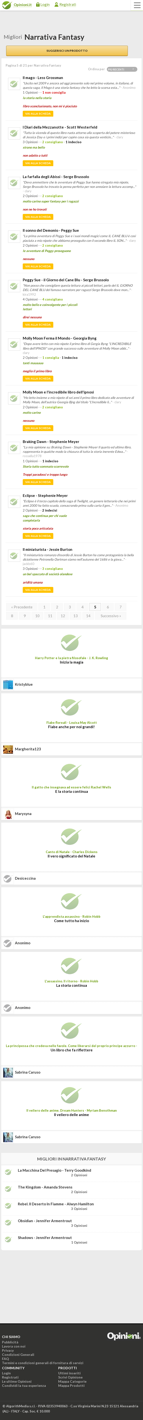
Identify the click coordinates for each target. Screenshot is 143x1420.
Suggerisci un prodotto (67, 50)
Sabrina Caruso (27, 1072)
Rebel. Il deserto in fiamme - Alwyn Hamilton (56, 1204)
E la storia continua (71, 791)
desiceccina (25, 878)
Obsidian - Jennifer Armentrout (45, 1220)
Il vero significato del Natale (71, 856)
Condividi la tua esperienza (24, 1385)
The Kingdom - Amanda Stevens (45, 1187)
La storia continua (71, 985)
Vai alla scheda (38, 113)
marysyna (23, 813)
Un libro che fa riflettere (72, 1050)
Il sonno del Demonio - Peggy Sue (51, 230)
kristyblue (24, 684)
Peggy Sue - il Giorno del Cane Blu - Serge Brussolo (66, 280)
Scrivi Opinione (70, 1377)
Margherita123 (28, 749)
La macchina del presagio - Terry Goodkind (54, 1170)
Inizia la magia (71, 662)
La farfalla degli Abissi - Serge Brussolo (56, 176)
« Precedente (22, 607)
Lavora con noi (13, 1346)
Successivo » (111, 616)
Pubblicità (10, 1342)
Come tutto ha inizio (71, 920)
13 (75, 616)
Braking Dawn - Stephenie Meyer (51, 441)
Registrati (67, 4)
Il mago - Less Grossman (43, 77)
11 (50, 616)
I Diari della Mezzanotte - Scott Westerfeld (60, 127)
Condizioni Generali (18, 1354)
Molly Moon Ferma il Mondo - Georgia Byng (60, 338)
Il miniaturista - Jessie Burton (47, 549)
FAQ (5, 1359)
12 (63, 616)
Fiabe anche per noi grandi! (71, 727)
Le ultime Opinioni (17, 1381)
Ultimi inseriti (69, 1373)
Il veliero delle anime (71, 1114)
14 (88, 616)
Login (45, 4)
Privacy (8, 1350)
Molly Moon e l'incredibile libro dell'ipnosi (58, 392)
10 (37, 616)
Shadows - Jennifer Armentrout (45, 1237)
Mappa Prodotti (71, 1385)
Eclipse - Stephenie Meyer (45, 495)
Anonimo (22, 943)
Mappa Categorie (72, 1381)
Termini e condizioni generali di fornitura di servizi (42, 1363)
